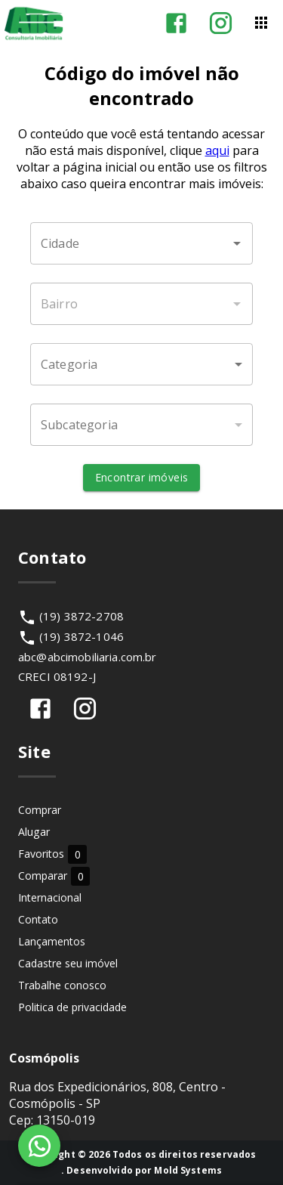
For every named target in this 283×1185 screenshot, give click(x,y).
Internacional (50, 897)
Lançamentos (51, 941)
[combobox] (141, 243)
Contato (38, 919)
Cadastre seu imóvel (68, 963)
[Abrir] (237, 243)
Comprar (39, 810)
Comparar (54, 875)
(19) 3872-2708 (81, 615)
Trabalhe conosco (62, 985)
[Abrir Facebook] (176, 23)
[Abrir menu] (261, 23)
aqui (217, 150)
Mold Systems (188, 1170)
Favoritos (52, 853)
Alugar (34, 832)
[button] (141, 364)
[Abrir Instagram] (221, 23)
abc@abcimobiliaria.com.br (87, 656)
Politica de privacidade (72, 1007)
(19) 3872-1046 (81, 636)
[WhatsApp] (39, 1146)
